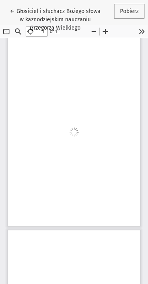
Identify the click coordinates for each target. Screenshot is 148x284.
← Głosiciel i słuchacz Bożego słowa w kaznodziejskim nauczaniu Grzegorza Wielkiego (55, 19)
